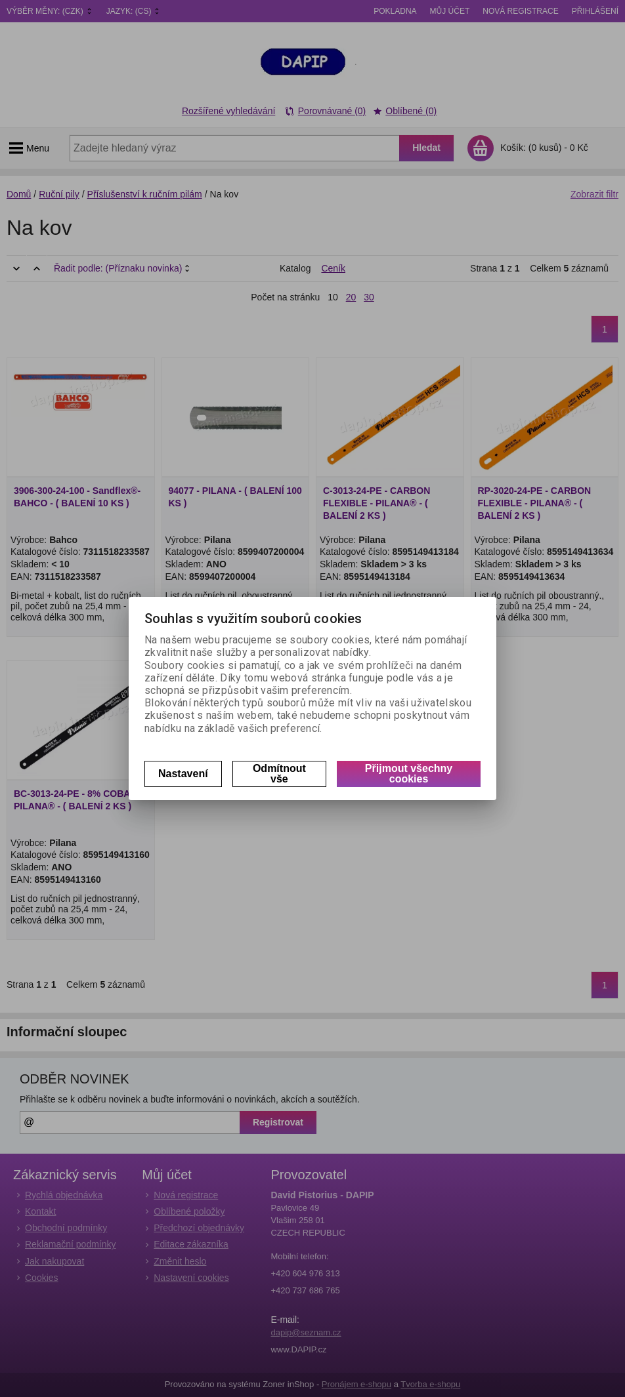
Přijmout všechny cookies (408, 773)
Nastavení (183, 773)
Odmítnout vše (279, 773)
